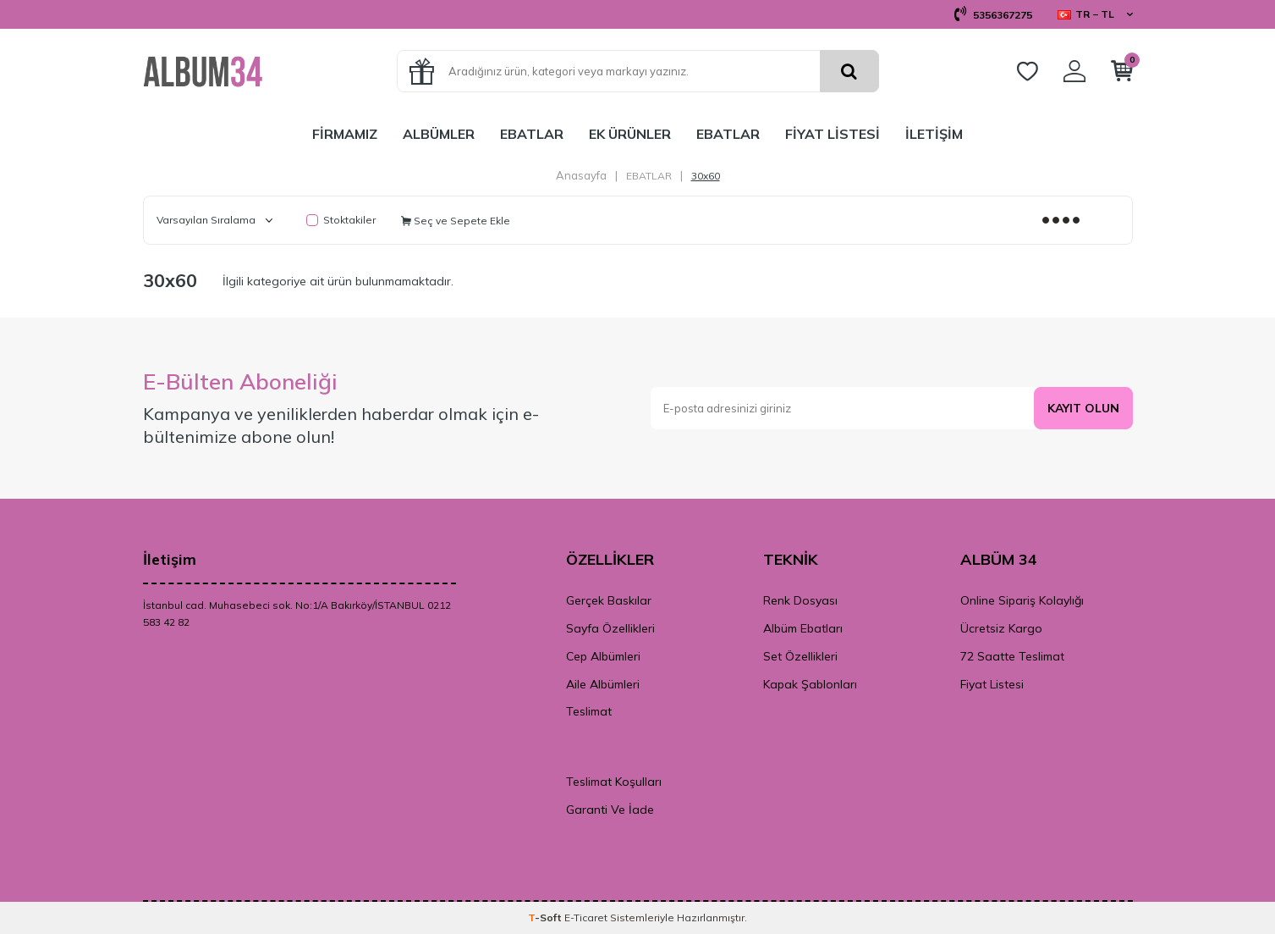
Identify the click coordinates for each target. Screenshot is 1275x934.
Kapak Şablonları (810, 684)
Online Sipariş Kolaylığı (1022, 600)
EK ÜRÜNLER (630, 133)
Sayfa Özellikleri (610, 628)
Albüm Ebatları (803, 628)
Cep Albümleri (603, 656)
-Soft (546, 917)
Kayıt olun (1083, 408)
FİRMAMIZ (344, 133)
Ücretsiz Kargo (1001, 628)
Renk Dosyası (800, 600)
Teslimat (589, 711)
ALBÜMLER (439, 133)
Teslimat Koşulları (614, 781)
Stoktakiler (341, 219)
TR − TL (1095, 14)
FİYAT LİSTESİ (832, 133)
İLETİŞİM (934, 133)
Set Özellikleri (800, 656)
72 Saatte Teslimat (1012, 656)
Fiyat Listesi (992, 684)
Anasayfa (581, 175)
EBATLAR (531, 133)
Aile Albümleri (603, 684)
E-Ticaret (585, 917)
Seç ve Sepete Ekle (455, 220)
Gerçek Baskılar (608, 600)
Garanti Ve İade (610, 809)
